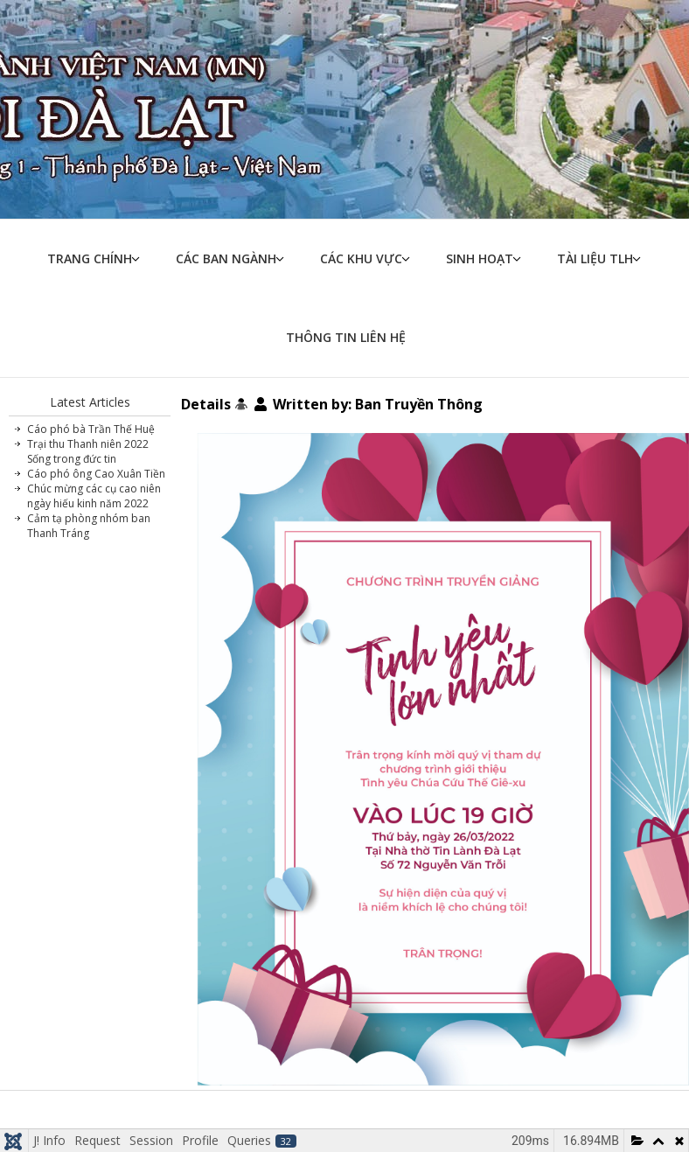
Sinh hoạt (479, 258)
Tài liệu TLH (595, 258)
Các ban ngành (226, 258)
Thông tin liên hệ (346, 337)
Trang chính (89, 258)
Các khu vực (361, 258)
